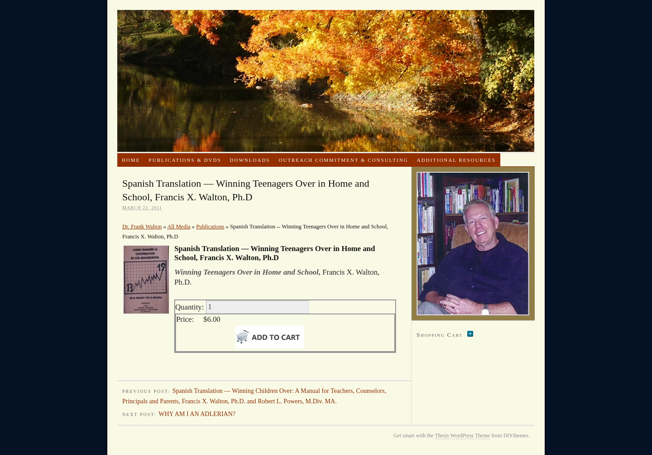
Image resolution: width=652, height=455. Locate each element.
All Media (178, 226)
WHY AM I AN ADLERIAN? (196, 414)
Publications (210, 226)
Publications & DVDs (185, 160)
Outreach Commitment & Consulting (343, 160)
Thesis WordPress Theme (462, 435)
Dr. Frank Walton (325, 81)
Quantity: (189, 306)
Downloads (250, 160)
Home (131, 160)
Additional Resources (456, 160)
